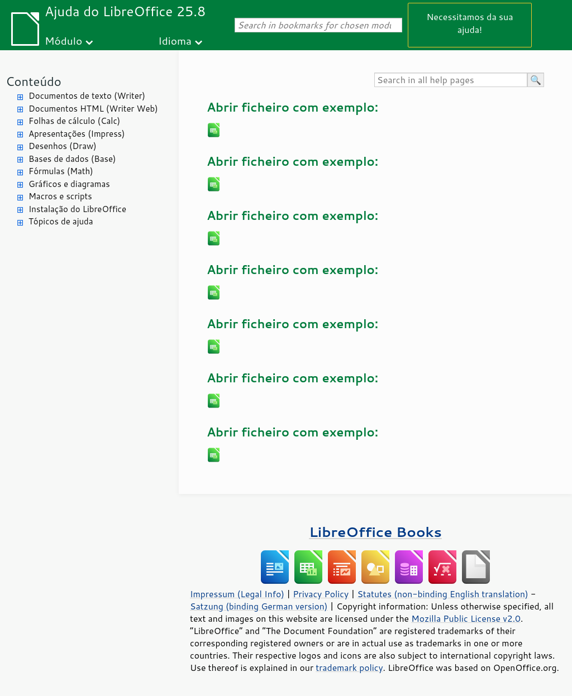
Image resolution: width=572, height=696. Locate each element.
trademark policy (349, 667)
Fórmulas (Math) (60, 171)
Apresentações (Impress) (76, 134)
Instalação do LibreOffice (77, 209)
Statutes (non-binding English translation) (442, 594)
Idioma (175, 40)
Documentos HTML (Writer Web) (93, 108)
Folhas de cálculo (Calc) (74, 121)
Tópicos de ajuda (60, 221)
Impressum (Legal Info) (237, 594)
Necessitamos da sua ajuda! (469, 23)
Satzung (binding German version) (259, 606)
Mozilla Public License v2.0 (466, 618)
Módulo (63, 40)
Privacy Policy (321, 594)
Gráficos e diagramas (69, 184)
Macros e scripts (60, 196)
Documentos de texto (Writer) (86, 96)
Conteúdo (33, 81)
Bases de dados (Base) (72, 159)
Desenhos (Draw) (62, 146)
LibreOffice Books (375, 531)
